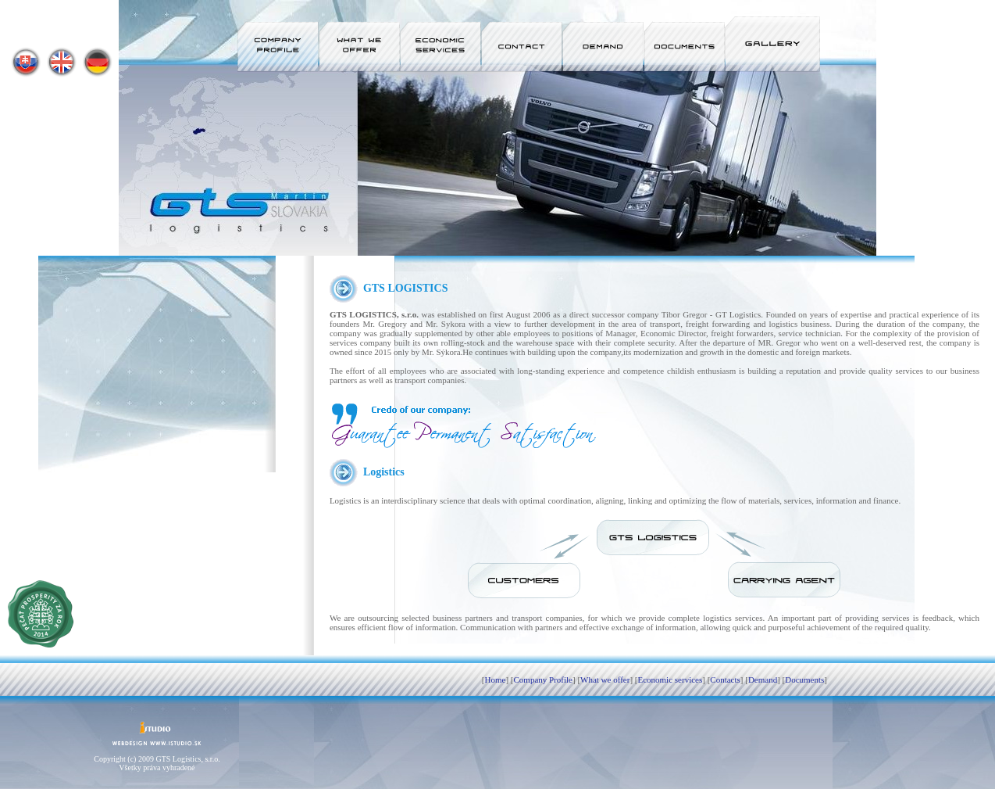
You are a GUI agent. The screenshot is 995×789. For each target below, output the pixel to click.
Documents (804, 679)
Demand (762, 679)
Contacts (725, 679)
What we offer (604, 679)
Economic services (669, 679)
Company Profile (543, 679)
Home (495, 679)
